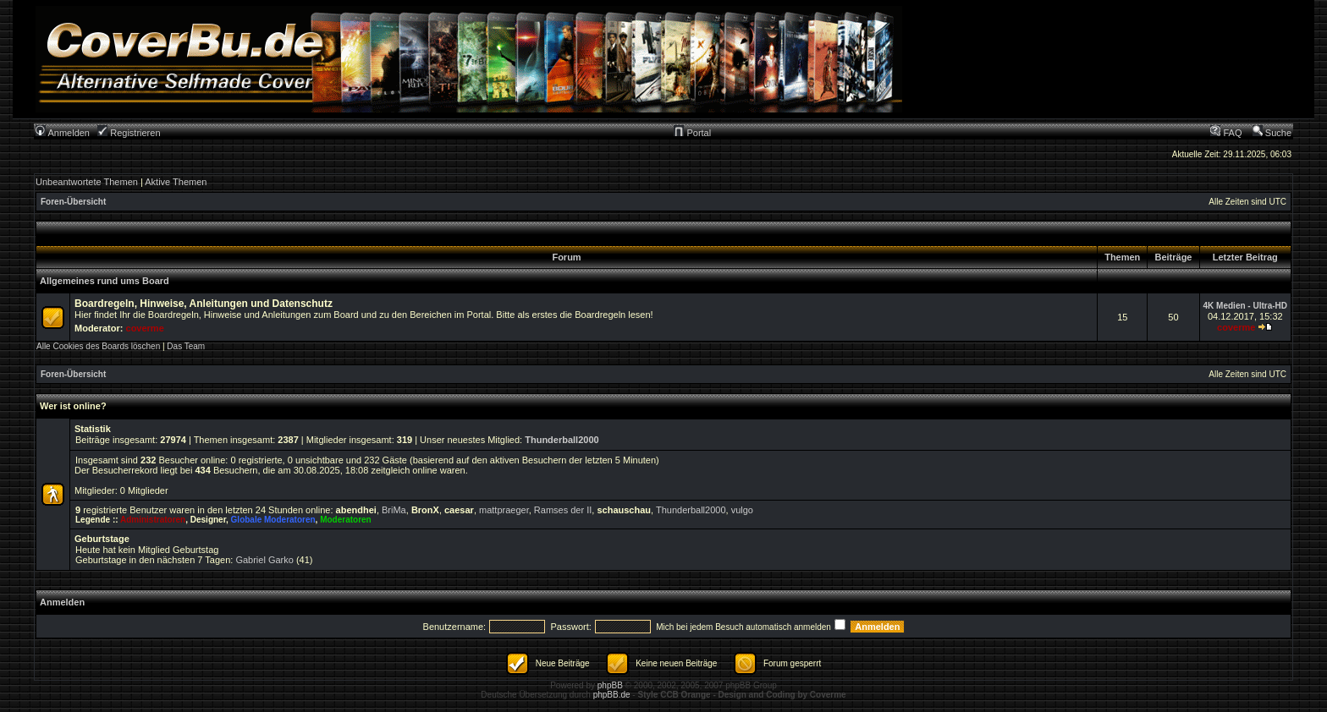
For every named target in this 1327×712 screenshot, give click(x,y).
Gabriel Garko (264, 560)
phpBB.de (611, 694)
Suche (1272, 133)
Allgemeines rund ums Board (104, 281)
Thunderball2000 (561, 440)
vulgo (742, 510)
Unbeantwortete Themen (87, 182)
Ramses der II (563, 510)
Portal (692, 133)
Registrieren (128, 133)
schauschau (624, 510)
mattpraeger (504, 510)
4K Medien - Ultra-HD (1245, 305)
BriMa (394, 510)
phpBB (610, 685)
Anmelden (63, 133)
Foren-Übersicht (73, 201)
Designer (208, 519)
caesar (459, 510)
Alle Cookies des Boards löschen (98, 346)
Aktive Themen (175, 182)
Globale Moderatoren (273, 519)
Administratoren (152, 519)
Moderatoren (346, 519)
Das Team (186, 346)
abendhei (356, 510)
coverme (145, 328)
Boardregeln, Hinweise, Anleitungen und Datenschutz (203, 303)
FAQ (1226, 133)
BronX (425, 510)
